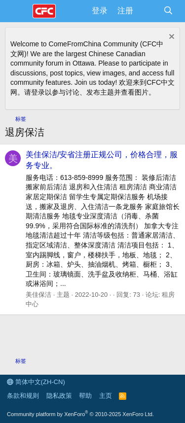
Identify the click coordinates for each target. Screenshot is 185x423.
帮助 (85, 395)
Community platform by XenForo (80, 414)
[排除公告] (170, 38)
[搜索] (168, 10)
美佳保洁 (38, 294)
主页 (105, 395)
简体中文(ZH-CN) (36, 382)
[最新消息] (148, 10)
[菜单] (18, 11)
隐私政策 (59, 395)
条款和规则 (23, 395)
